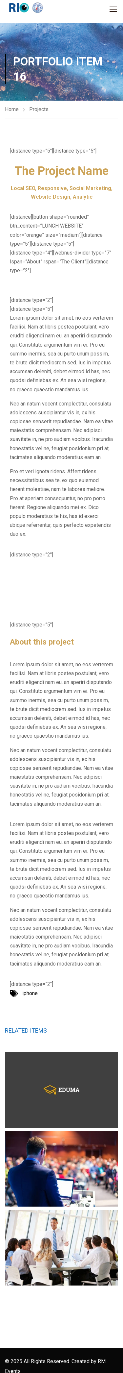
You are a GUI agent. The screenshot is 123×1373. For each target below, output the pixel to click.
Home (12, 109)
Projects (39, 109)
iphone (30, 993)
